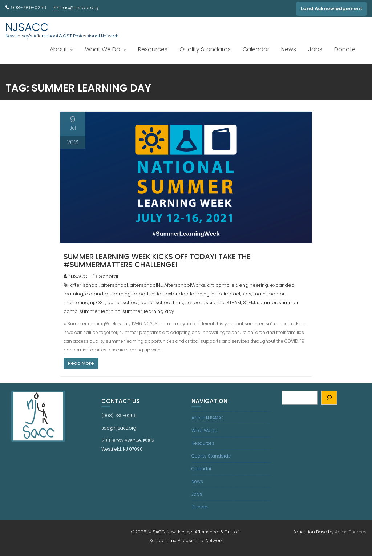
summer (267, 302)
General (108, 276)
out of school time (161, 302)
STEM (249, 302)
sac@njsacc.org (76, 7)
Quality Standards (205, 49)
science (215, 302)
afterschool (114, 285)
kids (246, 293)
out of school (122, 302)
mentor (276, 293)
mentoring (76, 302)
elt (234, 285)
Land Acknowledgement (331, 8)
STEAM (233, 302)
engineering (253, 285)
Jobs (315, 49)
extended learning (188, 293)
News (288, 49)
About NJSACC (207, 418)
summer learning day (148, 311)
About (58, 49)
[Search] (329, 398)
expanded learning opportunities (124, 293)
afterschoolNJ (146, 285)
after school (84, 285)
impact (232, 293)
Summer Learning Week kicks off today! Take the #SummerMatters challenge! (157, 260)
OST (100, 302)
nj (92, 302)
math (259, 293)
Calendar (256, 49)
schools (194, 302)
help (216, 293)
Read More (81, 363)
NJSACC (27, 27)
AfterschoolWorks (184, 285)
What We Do (102, 49)
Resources (152, 49)
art (210, 285)
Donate (345, 49)
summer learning (100, 311)
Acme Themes (351, 532)
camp (222, 285)
